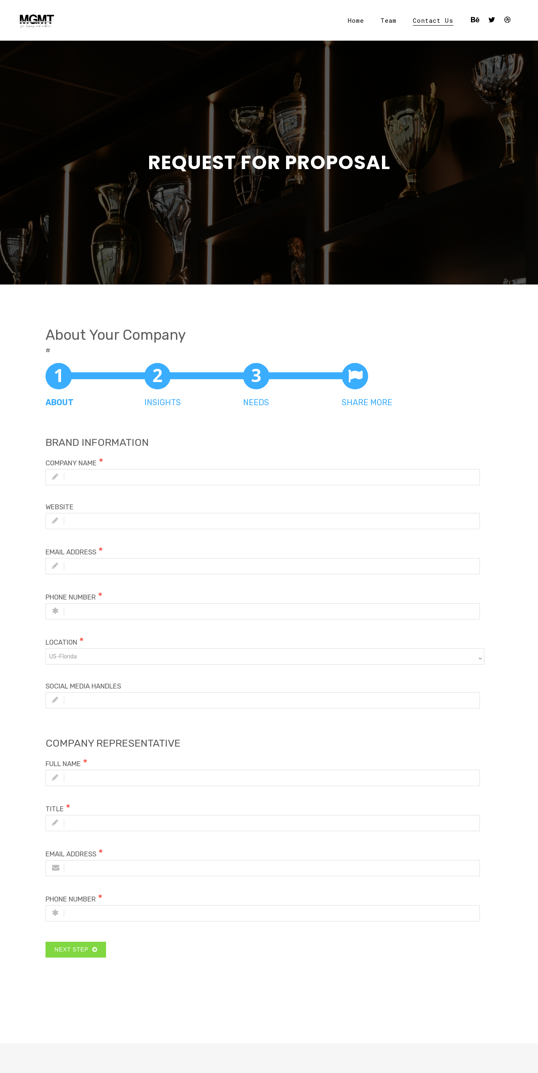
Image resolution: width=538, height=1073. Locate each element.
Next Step (75, 949)
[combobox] (265, 656)
